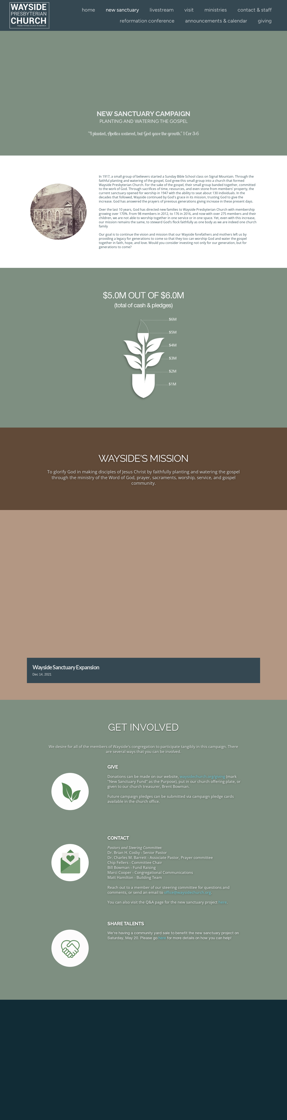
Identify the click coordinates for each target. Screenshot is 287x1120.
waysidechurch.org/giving (202, 776)
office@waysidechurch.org (187, 892)
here (222, 902)
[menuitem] (88, 9)
